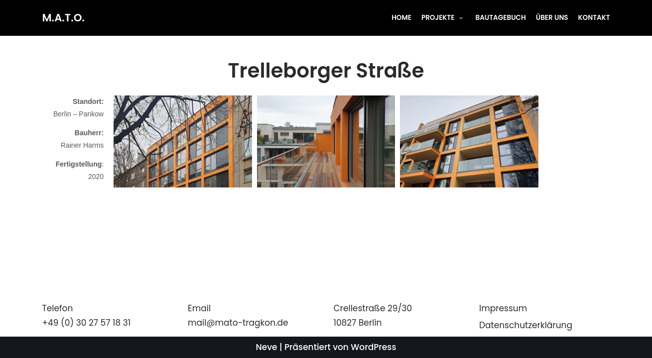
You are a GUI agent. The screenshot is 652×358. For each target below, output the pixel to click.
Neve (266, 347)
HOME (401, 17)
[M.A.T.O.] (63, 18)
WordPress (373, 347)
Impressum (503, 308)
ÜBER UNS (551, 17)
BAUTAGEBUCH (500, 17)
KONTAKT (594, 17)
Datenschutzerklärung (525, 325)
